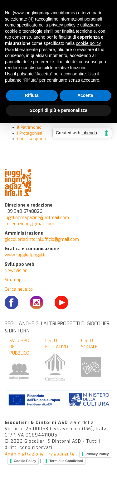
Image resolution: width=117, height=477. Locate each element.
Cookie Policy (25, 461)
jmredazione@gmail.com (29, 224)
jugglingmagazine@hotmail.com (37, 218)
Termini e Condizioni (66, 461)
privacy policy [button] (62, 24)
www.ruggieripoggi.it (25, 255)
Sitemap (13, 280)
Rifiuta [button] (32, 95)
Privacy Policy (97, 454)
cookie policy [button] (88, 43)
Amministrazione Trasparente (40, 454)
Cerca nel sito (19, 289)
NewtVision (16, 271)
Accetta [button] (85, 95)
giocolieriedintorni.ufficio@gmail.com (42, 239)
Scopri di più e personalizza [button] (58, 110)
